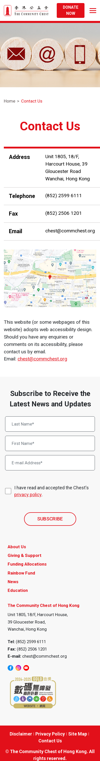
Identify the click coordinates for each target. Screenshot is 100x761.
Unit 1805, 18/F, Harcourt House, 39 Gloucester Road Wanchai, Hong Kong (67, 167)
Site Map (77, 734)
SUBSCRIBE (50, 519)
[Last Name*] (50, 424)
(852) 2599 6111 (63, 195)
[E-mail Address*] (50, 462)
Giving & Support (24, 555)
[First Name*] (50, 443)
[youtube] (26, 668)
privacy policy (28, 494)
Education (18, 590)
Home (9, 101)
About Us (17, 546)
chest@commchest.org (70, 231)
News (13, 581)
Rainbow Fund (21, 573)
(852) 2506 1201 (63, 213)
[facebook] (10, 668)
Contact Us (31, 101)
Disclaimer (21, 734)
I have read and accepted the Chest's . (51, 491)
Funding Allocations (27, 564)
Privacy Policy (50, 734)
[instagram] (18, 668)
